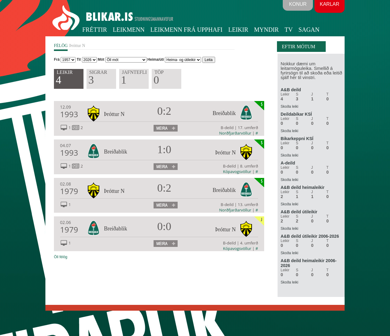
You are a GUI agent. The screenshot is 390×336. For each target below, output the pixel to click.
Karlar (329, 4)
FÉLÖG (61, 45)
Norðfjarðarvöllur (235, 133)
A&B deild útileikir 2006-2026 (310, 236)
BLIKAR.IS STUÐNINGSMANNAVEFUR (113, 18)
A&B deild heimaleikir (302, 187)
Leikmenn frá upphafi (187, 29)
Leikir (238, 29)
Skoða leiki (289, 106)
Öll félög (60, 257)
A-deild (288, 163)
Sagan (309, 29)
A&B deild (291, 89)
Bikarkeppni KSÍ (297, 138)
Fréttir (94, 29)
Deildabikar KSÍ (296, 114)
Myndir (266, 29)
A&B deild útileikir (299, 211)
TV (289, 29)
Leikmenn (128, 29)
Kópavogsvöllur (237, 171)
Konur (298, 4)
